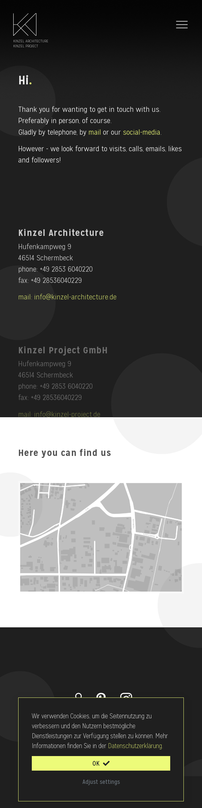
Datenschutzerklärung (135, 745)
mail (94, 134)
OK (101, 763)
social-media (141, 134)
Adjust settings (101, 782)
